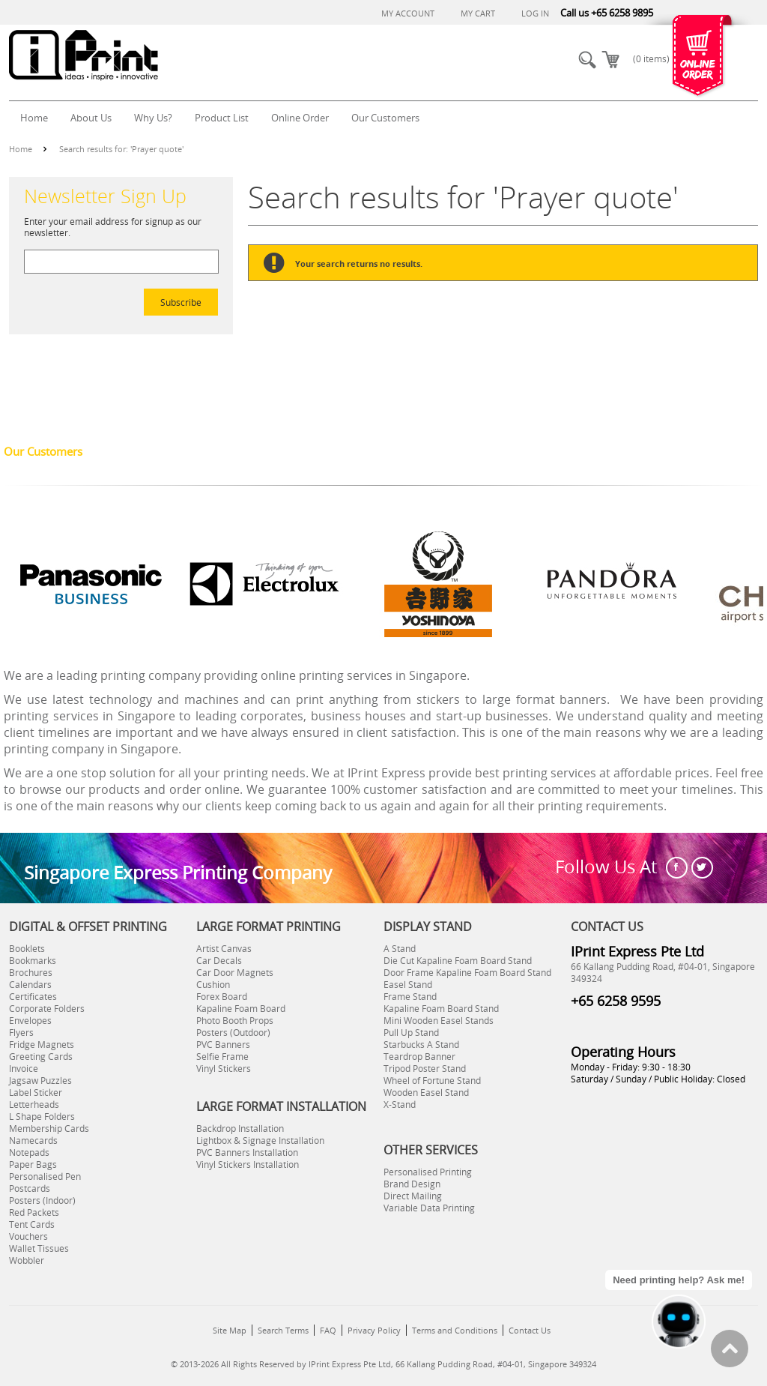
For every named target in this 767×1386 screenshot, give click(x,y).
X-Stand (400, 1104)
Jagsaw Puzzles (40, 1080)
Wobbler (26, 1260)
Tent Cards (32, 1224)
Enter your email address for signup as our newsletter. (112, 226)
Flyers (21, 1032)
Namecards (33, 1140)
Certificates (33, 996)
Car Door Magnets (234, 972)
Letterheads (34, 1104)
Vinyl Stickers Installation (247, 1164)
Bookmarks (32, 960)
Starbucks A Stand (421, 1044)
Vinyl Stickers (223, 1068)
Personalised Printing (428, 1172)
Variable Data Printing (429, 1208)
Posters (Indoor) (42, 1200)
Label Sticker (35, 1092)
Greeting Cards (41, 1056)
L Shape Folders (42, 1116)
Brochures (30, 972)
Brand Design (412, 1184)
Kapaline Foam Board (240, 1008)
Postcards (29, 1188)
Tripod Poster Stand (425, 1068)
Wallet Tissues (39, 1248)
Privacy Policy (374, 1330)
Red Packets (34, 1212)
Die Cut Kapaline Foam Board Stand (458, 960)
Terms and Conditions (454, 1330)
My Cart (478, 13)
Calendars (30, 984)
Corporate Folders (47, 1008)
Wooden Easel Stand (426, 1092)
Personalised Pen (45, 1176)
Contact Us (530, 1330)
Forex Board (221, 996)
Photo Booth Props (234, 1020)
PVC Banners (223, 1044)
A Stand (400, 948)
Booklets (27, 948)
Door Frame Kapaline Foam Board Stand (467, 972)
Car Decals (219, 960)
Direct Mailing (413, 1196)
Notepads (29, 1152)
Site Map (229, 1330)
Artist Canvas (224, 948)
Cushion (213, 984)
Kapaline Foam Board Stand (441, 1008)
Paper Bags (33, 1164)
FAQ (328, 1330)
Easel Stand (408, 984)
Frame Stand (410, 996)
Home (20, 148)
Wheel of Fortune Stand (432, 1080)
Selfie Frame (222, 1056)
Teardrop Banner (419, 1056)
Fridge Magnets (41, 1044)
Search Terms (283, 1330)
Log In (535, 13)
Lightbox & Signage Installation (260, 1140)
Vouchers (28, 1236)
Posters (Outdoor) (233, 1032)
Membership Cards (49, 1128)
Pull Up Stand (411, 1032)
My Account (407, 13)
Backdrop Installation (240, 1128)
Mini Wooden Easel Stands (439, 1020)
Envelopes (30, 1020)
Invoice (23, 1068)
